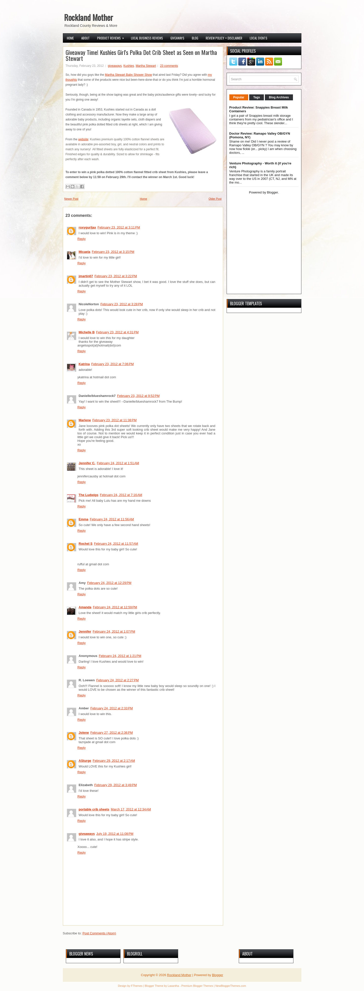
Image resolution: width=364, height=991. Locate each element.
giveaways (115, 66)
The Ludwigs (88, 495)
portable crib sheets (94, 809)
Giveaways (177, 38)
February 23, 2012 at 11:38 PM (114, 420)
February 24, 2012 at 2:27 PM (117, 680)
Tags (256, 97)
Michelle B (87, 332)
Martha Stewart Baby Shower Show (128, 74)
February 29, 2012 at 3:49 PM (115, 785)
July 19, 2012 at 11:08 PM (114, 834)
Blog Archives (279, 97)
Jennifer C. (87, 463)
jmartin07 (86, 276)
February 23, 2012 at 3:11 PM (119, 227)
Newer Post (71, 198)
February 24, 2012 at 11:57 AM (116, 543)
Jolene (84, 732)
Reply (82, 239)
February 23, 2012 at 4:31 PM (117, 332)
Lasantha (173, 985)
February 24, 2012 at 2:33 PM (111, 708)
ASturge (85, 760)
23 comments (169, 66)
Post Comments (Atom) (99, 933)
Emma (83, 519)
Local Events (258, 38)
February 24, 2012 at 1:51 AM (118, 463)
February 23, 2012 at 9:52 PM (138, 396)
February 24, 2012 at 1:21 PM (120, 656)
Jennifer (85, 631)
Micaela (84, 252)
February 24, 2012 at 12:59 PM (115, 607)
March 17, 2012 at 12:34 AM (131, 809)
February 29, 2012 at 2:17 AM (114, 760)
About (85, 38)
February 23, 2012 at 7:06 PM (112, 364)
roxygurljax (87, 227)
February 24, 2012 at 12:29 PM (109, 583)
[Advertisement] (260, 256)
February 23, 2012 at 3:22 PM (115, 276)
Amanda (85, 607)
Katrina (84, 364)
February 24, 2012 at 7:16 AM (121, 495)
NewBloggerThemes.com (230, 985)
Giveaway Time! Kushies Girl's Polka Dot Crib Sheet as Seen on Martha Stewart (141, 55)
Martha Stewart (146, 66)
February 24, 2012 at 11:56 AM (112, 519)
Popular (238, 97)
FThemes (136, 985)
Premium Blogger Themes (197, 985)
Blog (195, 38)
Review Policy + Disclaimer (224, 38)
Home (70, 38)
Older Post (215, 198)
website (83, 139)
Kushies (128, 66)
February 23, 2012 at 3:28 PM (121, 304)
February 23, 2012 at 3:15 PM (113, 252)
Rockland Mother (88, 17)
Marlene (85, 420)
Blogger (272, 192)
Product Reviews (112, 37)
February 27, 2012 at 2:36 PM (111, 732)
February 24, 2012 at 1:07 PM (114, 631)
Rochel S (86, 543)
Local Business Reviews (147, 38)
